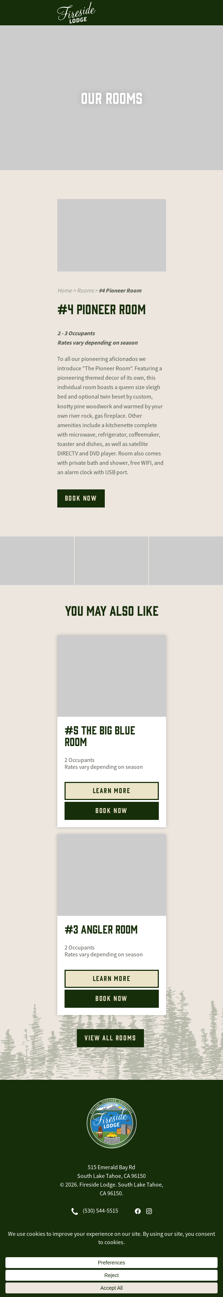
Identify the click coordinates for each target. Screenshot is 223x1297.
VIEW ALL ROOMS (110, 1037)
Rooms (85, 290)
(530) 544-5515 (100, 1210)
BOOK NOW (81, 498)
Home (64, 290)
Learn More (112, 790)
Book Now (111, 810)
